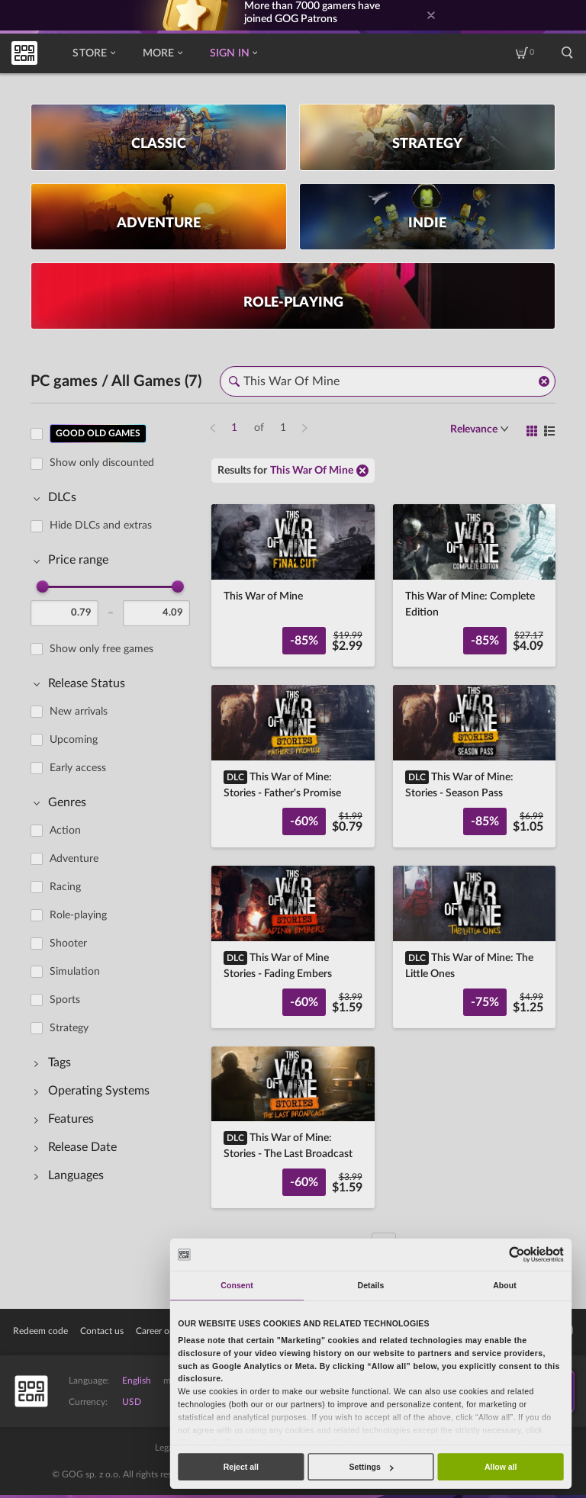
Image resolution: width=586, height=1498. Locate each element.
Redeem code (40, 1331)
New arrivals (79, 711)
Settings (371, 1466)
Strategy (69, 1028)
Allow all (501, 1466)
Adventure (74, 858)
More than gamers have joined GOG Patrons (312, 12)
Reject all (241, 1466)
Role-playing (78, 915)
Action (65, 830)
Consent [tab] (237, 1285)
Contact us (102, 1331)
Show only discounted (102, 463)
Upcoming (74, 740)
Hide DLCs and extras (101, 525)
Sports (65, 1000)
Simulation (75, 971)
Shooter (68, 943)
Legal (165, 1447)
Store (93, 53)
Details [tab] (371, 1285)
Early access (78, 768)
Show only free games (101, 649)
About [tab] (505, 1285)
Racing (65, 887)
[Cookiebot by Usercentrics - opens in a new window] (516, 1254)
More (162, 53)
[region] (114, 830)
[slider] (43, 586)
